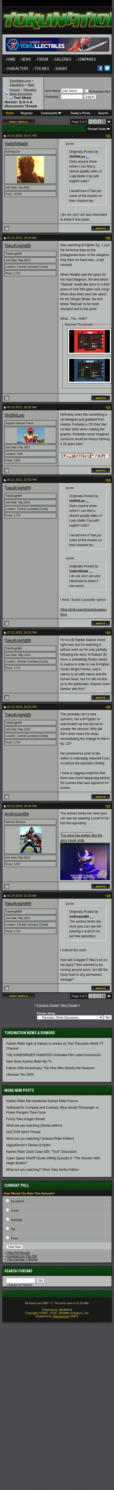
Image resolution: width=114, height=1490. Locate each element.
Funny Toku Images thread (25, 1119)
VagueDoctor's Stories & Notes (28, 1145)
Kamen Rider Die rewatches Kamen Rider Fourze (42, 1101)
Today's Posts (80, 113)
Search (103, 113)
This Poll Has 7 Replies (22, 1259)
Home (11, 59)
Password (51, 96)
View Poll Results (18, 1252)
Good (15, 1210)
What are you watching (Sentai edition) (34, 1125)
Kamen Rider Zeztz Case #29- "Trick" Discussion (41, 1152)
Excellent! (17, 1201)
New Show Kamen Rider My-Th (29, 1061)
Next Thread (69, 1005)
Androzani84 (16, 814)
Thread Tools (96, 128)
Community (51, 113)
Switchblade (16, 143)
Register (27, 113)
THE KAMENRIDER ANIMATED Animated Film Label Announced (53, 1055)
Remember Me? (98, 91)
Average (16, 1219)
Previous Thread (48, 1005)
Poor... (15, 1238)
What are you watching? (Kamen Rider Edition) (40, 1139)
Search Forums (18, 1271)
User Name (52, 90)
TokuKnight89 (17, 246)
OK (13, 1229)
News (26, 59)
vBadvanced (61, 1316)
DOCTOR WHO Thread (23, 1132)
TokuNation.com (20, 80)
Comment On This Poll (22, 1256)
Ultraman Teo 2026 (19, 1075)
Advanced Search (20, 1285)
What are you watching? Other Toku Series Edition (42, 1170)
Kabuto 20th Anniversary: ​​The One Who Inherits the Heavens (50, 1068)
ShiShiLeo (14, 415)
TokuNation (17, 84)
